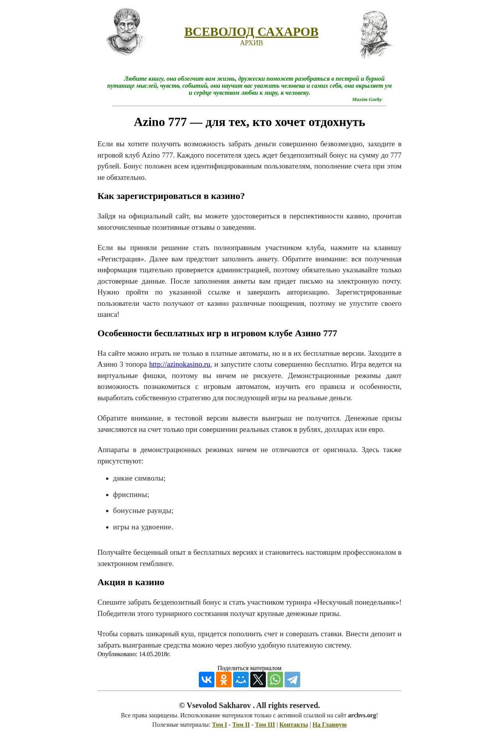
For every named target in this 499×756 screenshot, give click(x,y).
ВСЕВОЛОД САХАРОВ (251, 32)
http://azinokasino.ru (180, 364)
